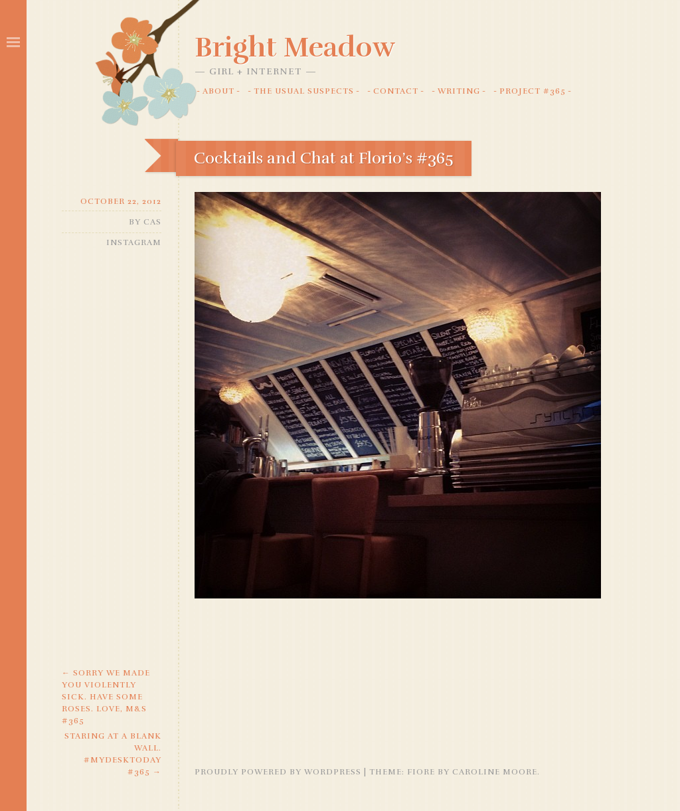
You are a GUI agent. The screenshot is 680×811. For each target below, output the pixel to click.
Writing (459, 91)
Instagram (133, 242)
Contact (395, 91)
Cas (152, 221)
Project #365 (532, 91)
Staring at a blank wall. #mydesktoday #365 (112, 753)
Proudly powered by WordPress (278, 771)
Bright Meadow (295, 47)
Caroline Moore (494, 771)
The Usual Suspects (304, 91)
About (218, 91)
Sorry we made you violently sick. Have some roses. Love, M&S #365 (106, 696)
